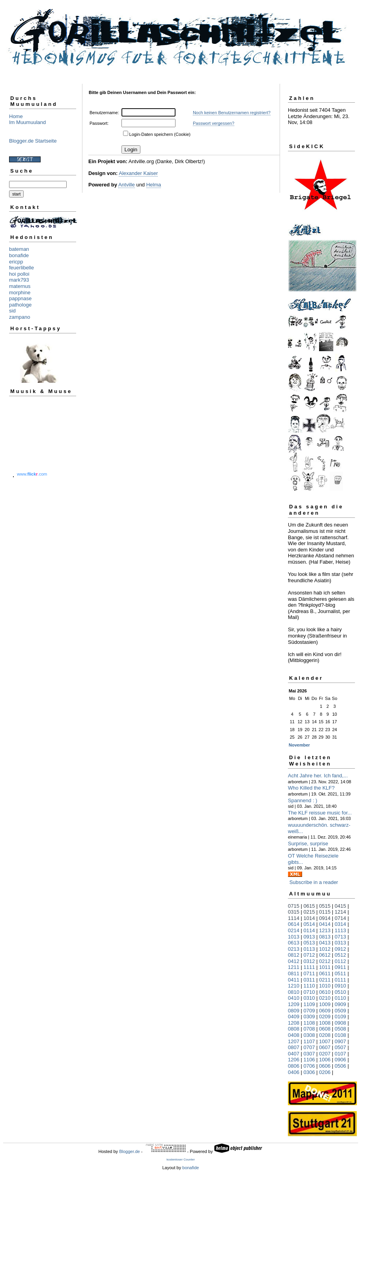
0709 (309, 1011)
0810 (293, 992)
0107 (340, 1054)
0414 (325, 924)
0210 (325, 998)
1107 (309, 1041)
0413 (325, 943)
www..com (32, 474)
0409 (293, 1016)
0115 (325, 912)
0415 (340, 906)
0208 (325, 1035)
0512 (340, 955)
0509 (340, 1011)
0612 (325, 955)
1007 (325, 1041)
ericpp (16, 262)
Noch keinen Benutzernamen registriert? (232, 112)
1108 (309, 1023)
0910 (340, 986)
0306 (309, 1072)
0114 (309, 930)
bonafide (19, 255)
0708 (309, 1029)
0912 (340, 949)
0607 (325, 1047)
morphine (19, 292)
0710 (309, 992)
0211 (325, 980)
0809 (293, 1011)
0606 (325, 1066)
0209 (325, 1016)
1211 (293, 967)
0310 (309, 998)
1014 (309, 918)
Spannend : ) (302, 800)
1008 (325, 1023)
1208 (293, 1023)
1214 (340, 912)
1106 (309, 1060)
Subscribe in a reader (313, 882)
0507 (340, 1047)
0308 (309, 1035)
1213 (325, 930)
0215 (309, 912)
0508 (340, 1029)
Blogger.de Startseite (33, 141)
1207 (293, 1041)
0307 (309, 1054)
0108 (340, 1035)
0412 (293, 961)
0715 (293, 906)
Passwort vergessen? (213, 123)
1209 (293, 1004)
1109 (309, 1004)
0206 (325, 1072)
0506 (340, 1066)
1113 (340, 930)
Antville (126, 185)
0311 (309, 980)
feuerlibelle (21, 268)
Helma (153, 185)
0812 (293, 955)
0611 (325, 973)
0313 (340, 943)
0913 (309, 937)
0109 (340, 1016)
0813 (325, 937)
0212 (325, 961)
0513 (309, 943)
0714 (340, 918)
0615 (309, 906)
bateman (19, 249)
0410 (293, 998)
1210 (293, 986)
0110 (340, 998)
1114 (293, 918)
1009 (325, 1004)
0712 (309, 955)
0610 (325, 992)
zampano (19, 317)
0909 (340, 1004)
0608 (325, 1029)
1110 (309, 986)
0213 (293, 949)
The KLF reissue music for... (320, 813)
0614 (293, 924)
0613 (293, 943)
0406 (293, 1072)
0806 (293, 1066)
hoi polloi (19, 274)
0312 (309, 961)
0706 (309, 1066)
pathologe (20, 305)
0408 (293, 1035)
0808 (293, 1029)
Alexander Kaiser (138, 173)
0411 (293, 980)
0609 (325, 1011)
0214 (293, 930)
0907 (340, 1041)
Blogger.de (129, 1151)
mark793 (19, 280)
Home (16, 116)
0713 (340, 937)
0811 (293, 973)
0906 (340, 1060)
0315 (293, 912)
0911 (340, 967)
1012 (325, 949)
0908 (340, 1023)
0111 (340, 980)
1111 (309, 967)
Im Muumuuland (27, 122)
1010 (325, 986)
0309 (309, 1016)
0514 (309, 924)
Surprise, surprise (308, 843)
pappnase (20, 298)
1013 (293, 937)
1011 (325, 967)
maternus (19, 286)
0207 (325, 1054)
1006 (325, 1060)
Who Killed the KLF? (311, 788)
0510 (340, 992)
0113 (309, 949)
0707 (309, 1047)
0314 (340, 924)
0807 (293, 1047)
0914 (325, 918)
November (299, 745)
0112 (340, 961)
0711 (309, 973)
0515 (325, 906)
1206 (293, 1060)
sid (12, 311)
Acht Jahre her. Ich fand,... (318, 776)
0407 (293, 1054)
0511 (340, 973)
